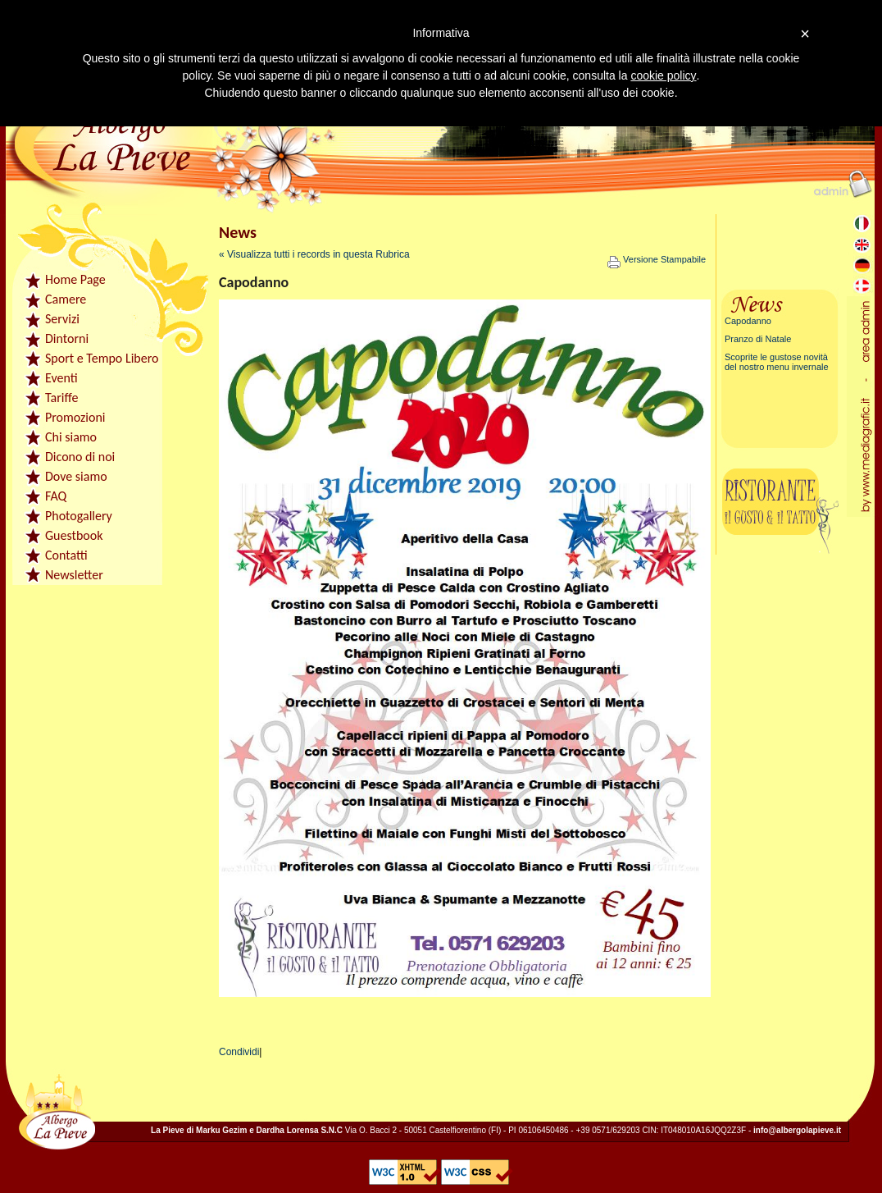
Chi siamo (71, 437)
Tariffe (61, 397)
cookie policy (663, 75)
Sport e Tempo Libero (101, 358)
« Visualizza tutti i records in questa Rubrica (314, 254)
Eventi (61, 378)
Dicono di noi (80, 456)
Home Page (75, 279)
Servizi (62, 319)
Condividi (239, 1052)
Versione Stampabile (656, 259)
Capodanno (748, 321)
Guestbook (73, 535)
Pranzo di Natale (758, 339)
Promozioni (75, 417)
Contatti (66, 555)
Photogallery (78, 515)
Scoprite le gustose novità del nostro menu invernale (777, 362)
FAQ (55, 496)
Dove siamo (76, 476)
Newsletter (74, 575)
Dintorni (67, 338)
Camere (65, 299)
